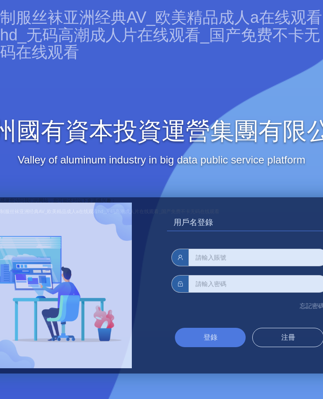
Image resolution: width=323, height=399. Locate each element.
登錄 (210, 337)
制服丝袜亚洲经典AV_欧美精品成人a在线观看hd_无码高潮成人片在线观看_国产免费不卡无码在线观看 (161, 34)
